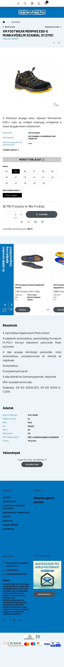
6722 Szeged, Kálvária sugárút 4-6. (17, 564)
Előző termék (9, 27)
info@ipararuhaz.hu (16, 574)
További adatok (11, 150)
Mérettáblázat (32, 159)
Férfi (30, 422)
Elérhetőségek (10, 525)
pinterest (14, 620)
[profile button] (39, 3)
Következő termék (53, 27)
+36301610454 (12, 570)
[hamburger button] (18, 3)
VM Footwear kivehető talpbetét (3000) (29, 286)
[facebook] (54, 43)
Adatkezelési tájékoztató (16, 512)
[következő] (11, 305)
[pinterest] (59, 43)
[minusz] (10, 214)
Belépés (7, 497)
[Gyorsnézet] (22, 309)
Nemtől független (33, 297)
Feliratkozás (44, 594)
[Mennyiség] (15, 214)
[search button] (25, 3)
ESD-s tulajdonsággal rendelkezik (43, 437)
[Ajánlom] (35, 222)
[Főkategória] (4, 21)
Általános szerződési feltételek (14, 507)
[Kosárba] (41, 214)
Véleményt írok (32, 464)
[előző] (5, 305)
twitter (8, 620)
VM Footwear (34, 133)
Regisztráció (9, 501)
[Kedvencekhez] (28, 222)
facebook (3, 620)
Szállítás (8, 521)
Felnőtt (30, 299)
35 (29, 430)
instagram (19, 620)
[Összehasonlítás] (21, 222)
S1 (29, 419)
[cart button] (45, 3)
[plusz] (21, 214)
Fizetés (6, 516)
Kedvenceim (8, 529)
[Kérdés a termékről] (42, 222)
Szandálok (15, 22)
